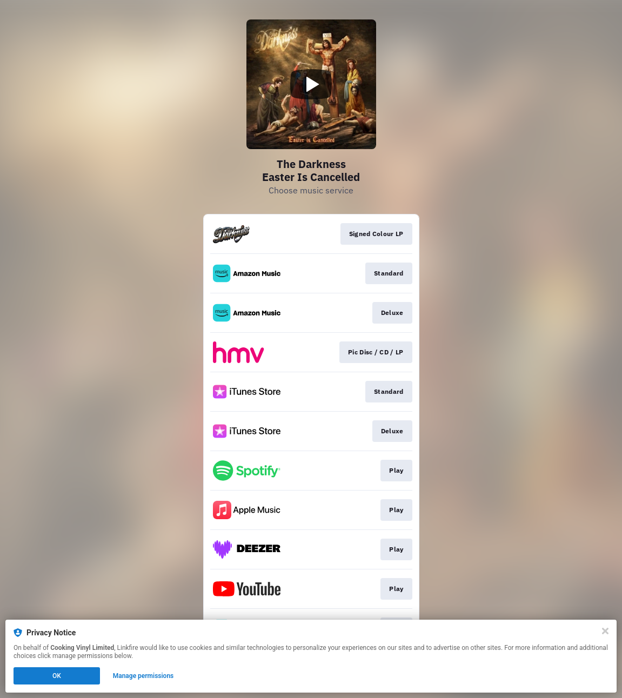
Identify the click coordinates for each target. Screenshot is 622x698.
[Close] (605, 631)
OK (56, 676)
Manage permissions (143, 676)
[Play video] (311, 84)
